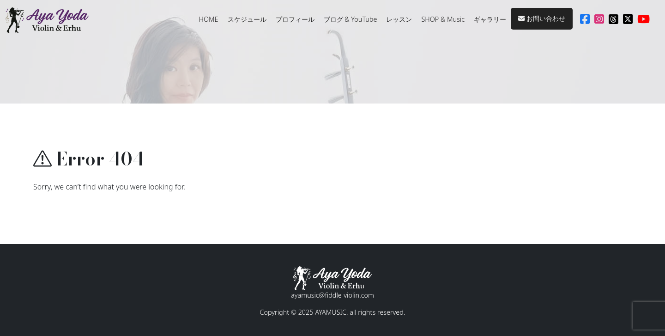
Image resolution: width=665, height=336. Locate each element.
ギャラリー (490, 19)
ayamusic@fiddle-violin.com (332, 295)
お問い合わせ (541, 18)
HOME (208, 19)
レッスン (399, 19)
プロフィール (295, 19)
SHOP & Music (443, 19)
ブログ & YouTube (350, 19)
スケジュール (247, 19)
